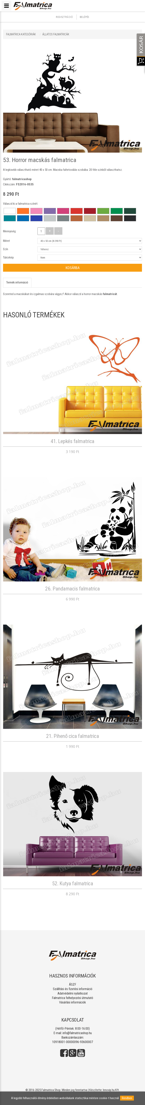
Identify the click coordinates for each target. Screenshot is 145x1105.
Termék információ (17, 282)
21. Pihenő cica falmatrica (72, 736)
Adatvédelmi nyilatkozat (73, 993)
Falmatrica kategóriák (21, 34)
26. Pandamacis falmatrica (72, 589)
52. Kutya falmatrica (72, 883)
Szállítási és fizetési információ (72, 989)
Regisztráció (64, 17)
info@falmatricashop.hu (77, 1033)
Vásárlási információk (72, 1002)
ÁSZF (72, 984)
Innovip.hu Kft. (111, 1090)
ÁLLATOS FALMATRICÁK (55, 34)
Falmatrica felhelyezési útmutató (72, 998)
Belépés (84, 17)
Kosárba (73, 268)
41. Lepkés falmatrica (72, 441)
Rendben (127, 1098)
